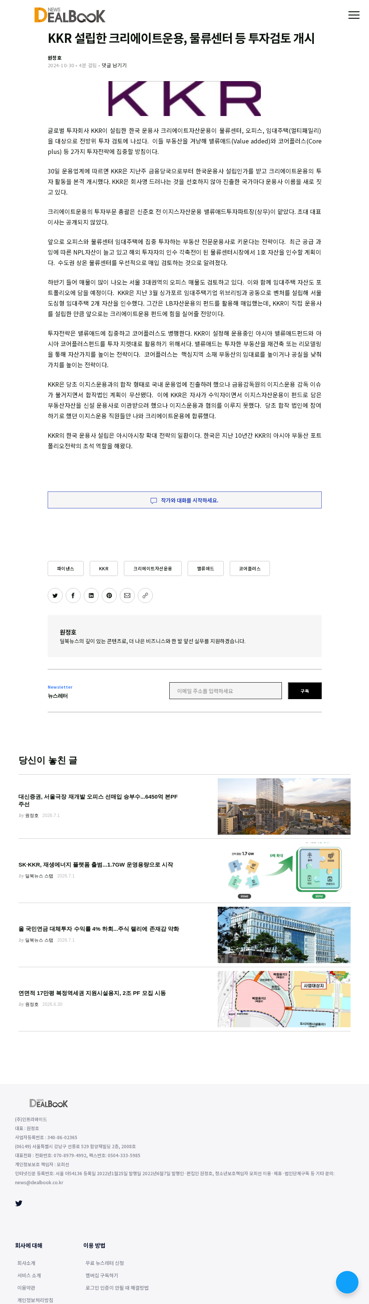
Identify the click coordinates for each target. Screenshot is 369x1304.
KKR (104, 568)
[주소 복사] (145, 595)
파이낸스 (65, 568)
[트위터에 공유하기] (55, 595)
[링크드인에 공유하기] (91, 595)
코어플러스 (250, 568)
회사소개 (26, 1263)
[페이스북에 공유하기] (73, 595)
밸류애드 (205, 568)
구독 (305, 690)
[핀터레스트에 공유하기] (109, 595)
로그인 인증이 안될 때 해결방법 (117, 1288)
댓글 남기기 (114, 65)
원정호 (68, 631)
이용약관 (26, 1288)
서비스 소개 (29, 1276)
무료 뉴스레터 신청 (105, 1263)
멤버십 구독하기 (102, 1276)
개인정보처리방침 (35, 1301)
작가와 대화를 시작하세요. (184, 500)
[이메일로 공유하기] (127, 595)
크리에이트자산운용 (152, 568)
